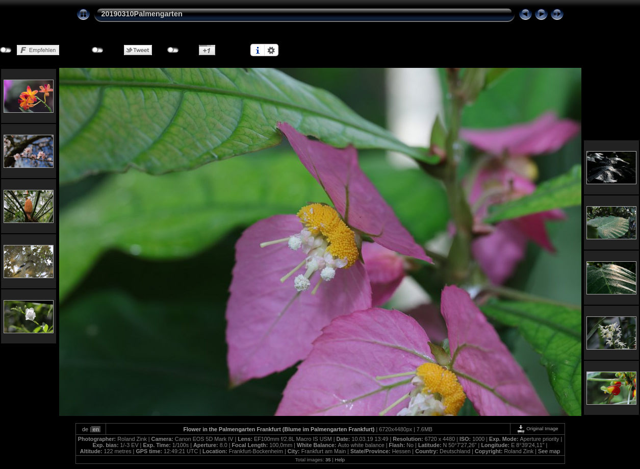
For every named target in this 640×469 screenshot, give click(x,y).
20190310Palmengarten (142, 14)
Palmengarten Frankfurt (250, 429)
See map (549, 451)
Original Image (537, 428)
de (85, 429)
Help (340, 459)
